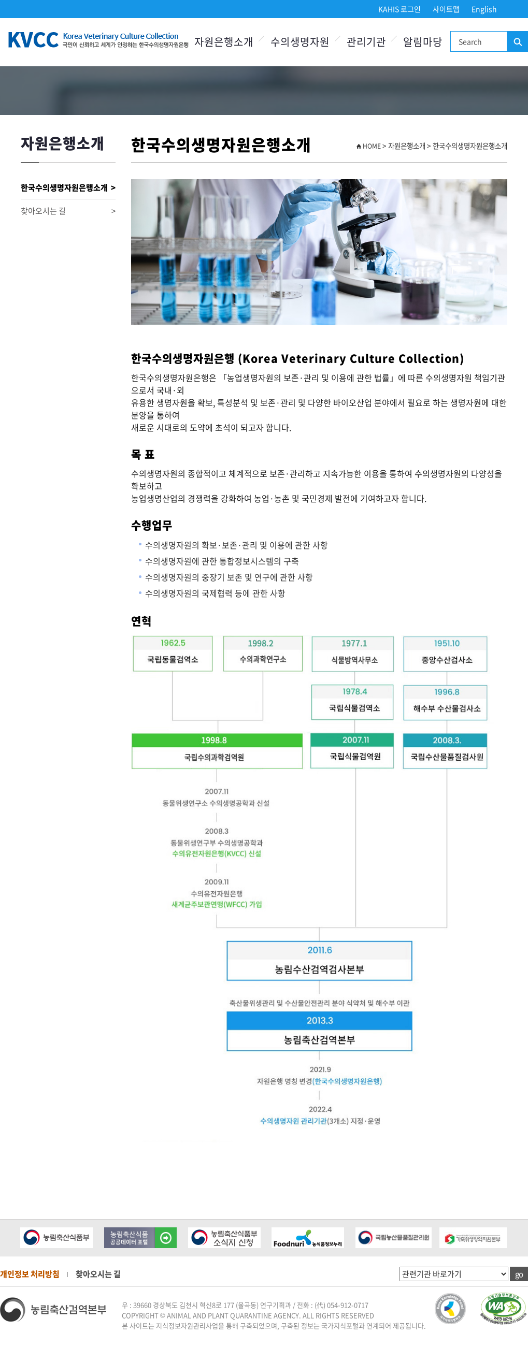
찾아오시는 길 (68, 211)
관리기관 (366, 41)
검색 (517, 42)
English (484, 9)
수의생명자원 (300, 41)
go (519, 1274)
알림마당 (423, 41)
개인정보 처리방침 (30, 1274)
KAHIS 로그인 (399, 9)
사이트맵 (446, 9)
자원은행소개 (223, 41)
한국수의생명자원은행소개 (68, 187)
